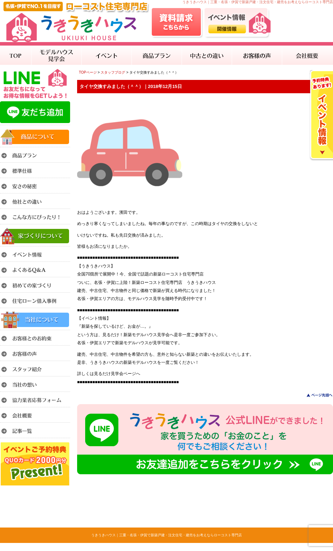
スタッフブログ (113, 72)
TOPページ (88, 72)
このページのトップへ (315, 395)
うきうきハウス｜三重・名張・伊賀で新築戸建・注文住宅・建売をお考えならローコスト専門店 (166, 535)
